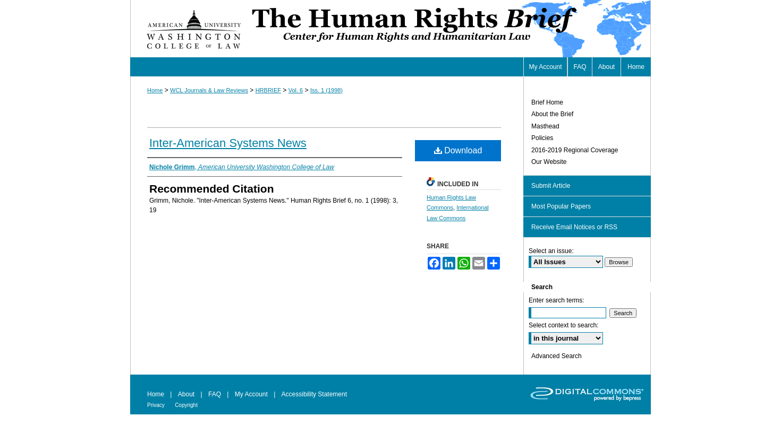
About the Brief (552, 114)
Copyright (186, 405)
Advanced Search (556, 356)
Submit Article (550, 185)
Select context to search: (563, 325)
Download (458, 150)
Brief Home (547, 102)
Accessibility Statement (314, 394)
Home (155, 90)
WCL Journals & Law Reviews (209, 90)
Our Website (548, 162)
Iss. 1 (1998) (326, 90)
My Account (251, 394)
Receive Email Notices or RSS (574, 227)
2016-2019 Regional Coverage (574, 150)
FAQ (214, 394)
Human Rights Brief (450, 28)
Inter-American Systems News (228, 143)
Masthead (545, 126)
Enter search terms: (556, 300)
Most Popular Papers (561, 206)
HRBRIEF (268, 90)
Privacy (156, 405)
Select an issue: (551, 251)
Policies (542, 138)
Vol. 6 (295, 90)
